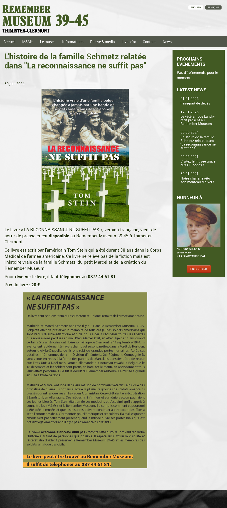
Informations (72, 41)
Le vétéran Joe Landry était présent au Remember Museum (197, 119)
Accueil (9, 41)
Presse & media (102, 41)
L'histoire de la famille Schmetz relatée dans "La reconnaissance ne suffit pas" (198, 142)
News (167, 41)
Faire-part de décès (195, 103)
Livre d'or (129, 41)
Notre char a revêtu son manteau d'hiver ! (197, 180)
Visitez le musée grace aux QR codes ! (197, 163)
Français (213, 7)
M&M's (27, 41)
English (196, 7)
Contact (149, 41)
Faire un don (198, 268)
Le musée (47, 41)
